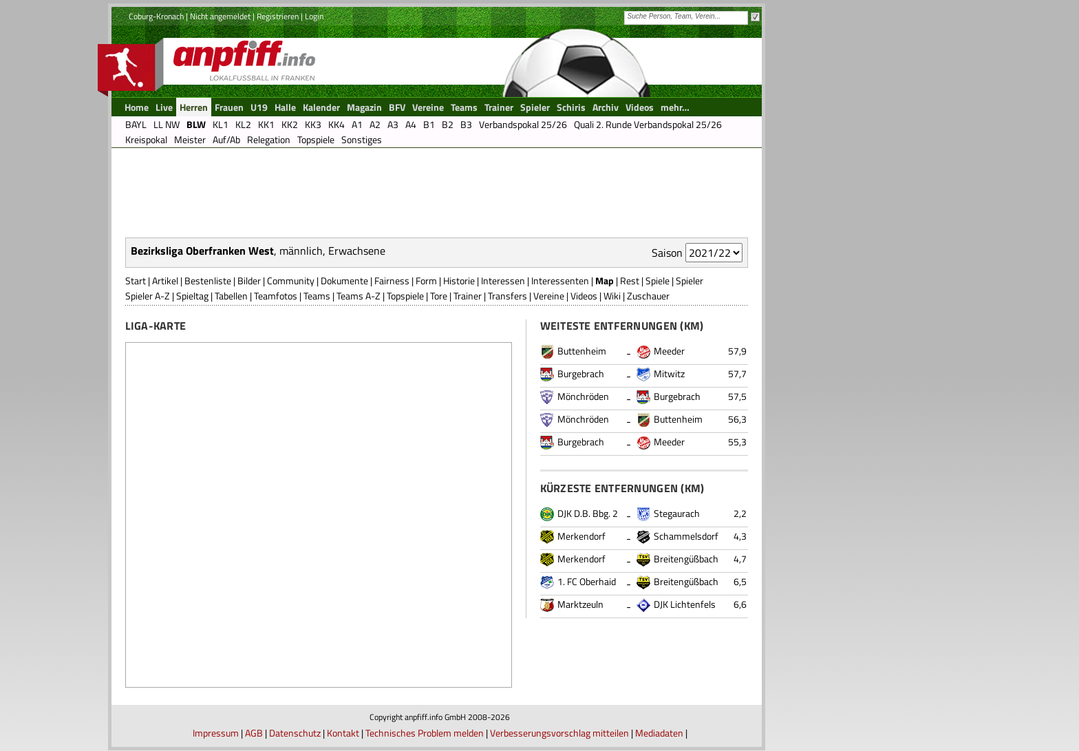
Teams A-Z (358, 295)
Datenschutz (295, 733)
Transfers (507, 295)
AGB (254, 733)
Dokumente (344, 280)
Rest (629, 280)
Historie (459, 280)
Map (604, 280)
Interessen (503, 280)
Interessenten (560, 280)
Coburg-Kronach (156, 16)
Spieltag (192, 295)
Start (135, 280)
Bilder (249, 280)
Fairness (391, 280)
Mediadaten (659, 733)
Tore (438, 295)
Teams (316, 295)
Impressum (216, 733)
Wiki (612, 295)
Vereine (548, 295)
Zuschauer (648, 295)
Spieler (689, 280)
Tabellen (231, 295)
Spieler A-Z (147, 295)
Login (314, 16)
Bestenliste (207, 280)
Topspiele (405, 295)
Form (426, 280)
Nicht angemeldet (220, 16)
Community (290, 280)
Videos (583, 295)
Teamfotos (275, 295)
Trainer (467, 295)
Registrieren (278, 16)
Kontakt (343, 733)
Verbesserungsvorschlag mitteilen (559, 733)
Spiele (657, 280)
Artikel (165, 280)
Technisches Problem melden (424, 733)
